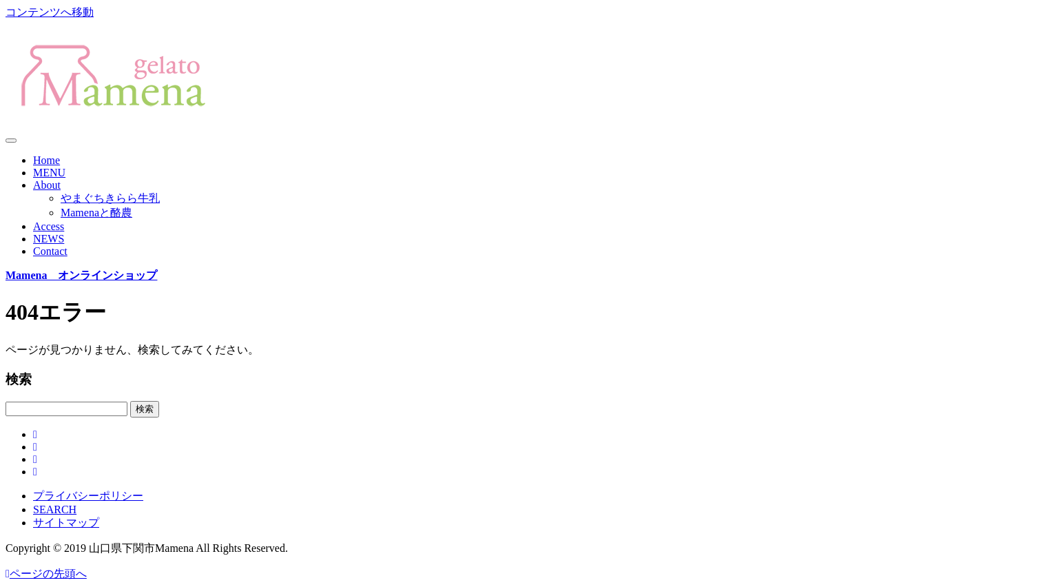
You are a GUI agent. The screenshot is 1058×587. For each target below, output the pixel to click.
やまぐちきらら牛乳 (110, 198)
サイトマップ (66, 522)
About (47, 185)
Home (46, 160)
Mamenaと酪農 (96, 212)
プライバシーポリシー (88, 496)
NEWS (48, 239)
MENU (49, 172)
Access (48, 226)
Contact (50, 251)
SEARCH (54, 509)
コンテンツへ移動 (50, 12)
